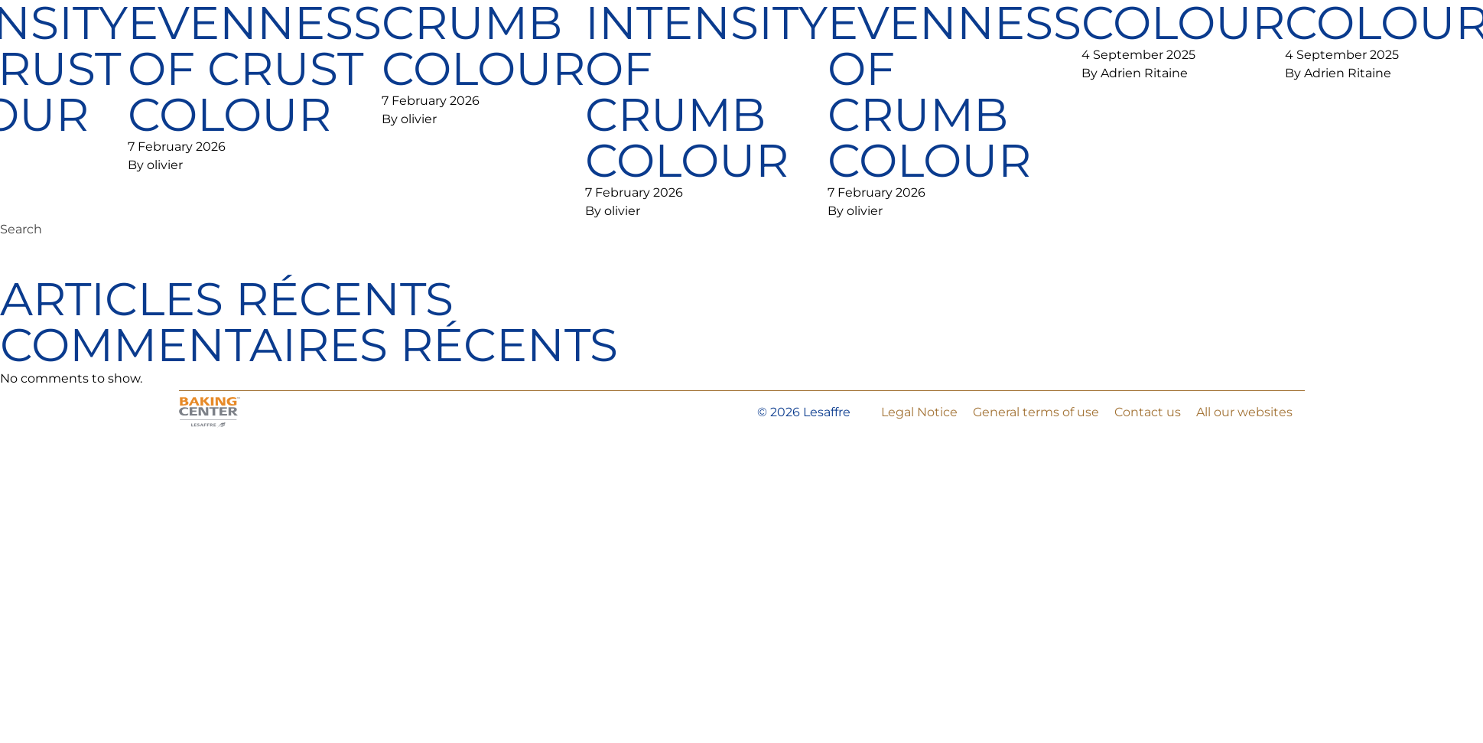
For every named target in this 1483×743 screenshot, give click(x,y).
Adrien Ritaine (1144, 73)
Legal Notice (919, 412)
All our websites (1244, 412)
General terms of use (1036, 412)
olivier (165, 165)
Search (21, 229)
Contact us (1147, 412)
